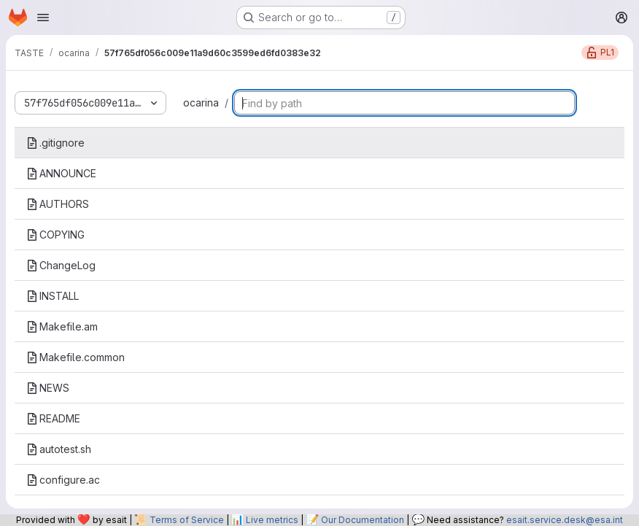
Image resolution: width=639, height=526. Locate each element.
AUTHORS (57, 204)
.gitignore (55, 142)
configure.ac (63, 479)
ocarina (201, 102)
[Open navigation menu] (43, 17)
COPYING (55, 234)
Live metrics (272, 519)
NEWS (47, 388)
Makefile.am (62, 326)
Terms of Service (187, 519)
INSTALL (52, 296)
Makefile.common (75, 357)
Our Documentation (362, 519)
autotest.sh (58, 449)
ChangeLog (61, 265)
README (53, 418)
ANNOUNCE (61, 173)
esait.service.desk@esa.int (564, 519)
